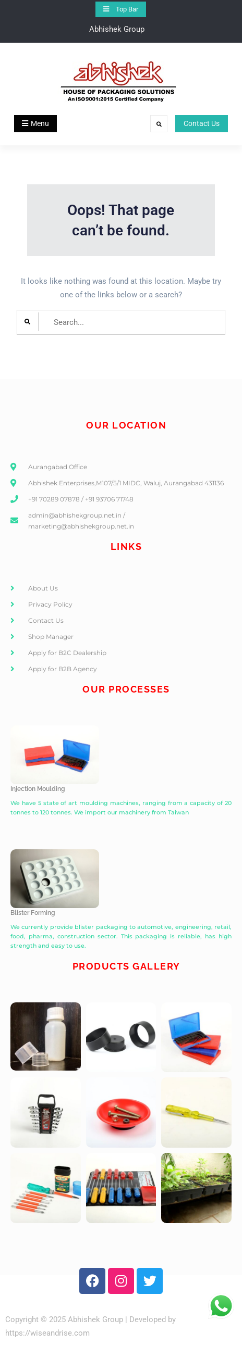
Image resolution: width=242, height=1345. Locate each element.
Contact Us (202, 123)
